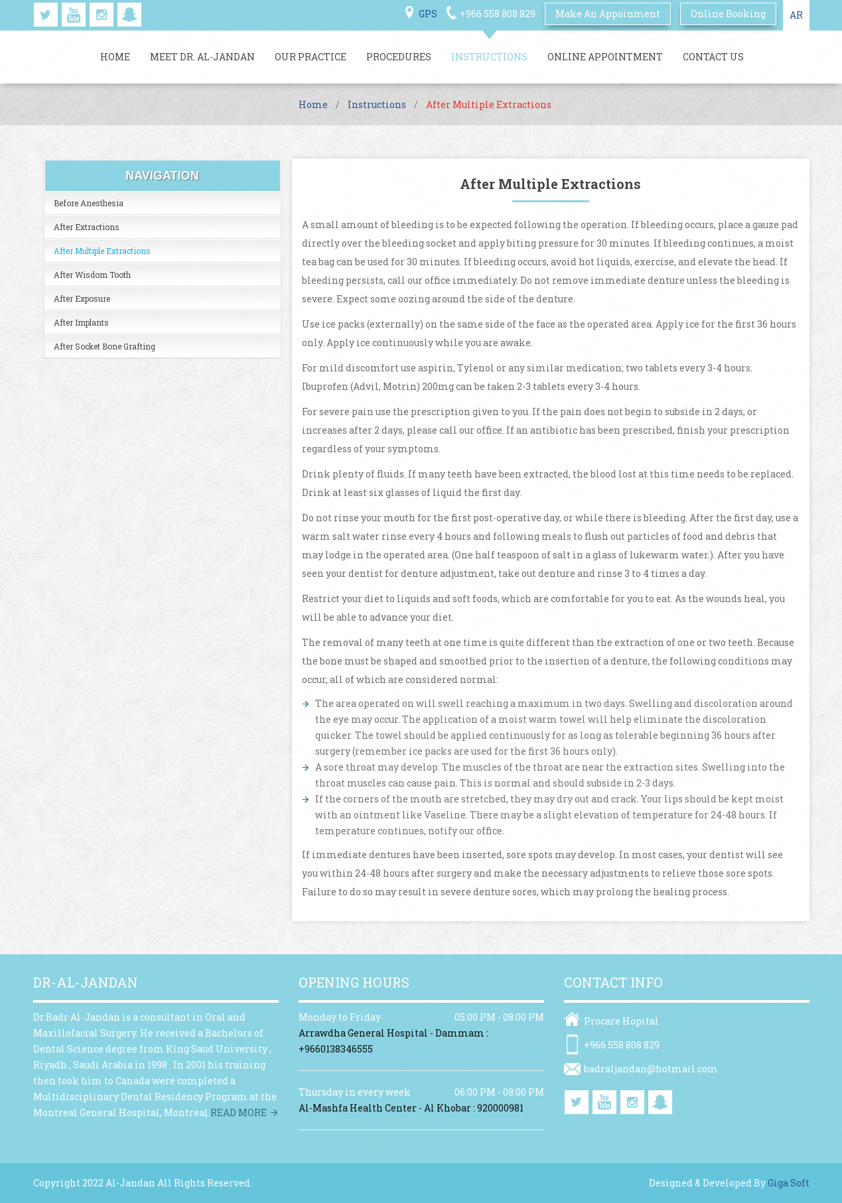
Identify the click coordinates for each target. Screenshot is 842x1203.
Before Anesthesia (88, 203)
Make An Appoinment (607, 13)
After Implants (81, 322)
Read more (238, 1112)
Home (115, 56)
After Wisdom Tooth (92, 274)
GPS (428, 13)
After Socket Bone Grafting (104, 346)
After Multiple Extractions (102, 250)
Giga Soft (788, 1182)
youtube (74, 15)
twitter (46, 15)
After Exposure (82, 298)
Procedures (398, 56)
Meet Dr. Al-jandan (202, 56)
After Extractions (86, 227)
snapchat (129, 15)
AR (796, 15)
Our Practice (310, 56)
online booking (728, 13)
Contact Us (713, 56)
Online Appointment (605, 56)
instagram (101, 15)
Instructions (489, 56)
